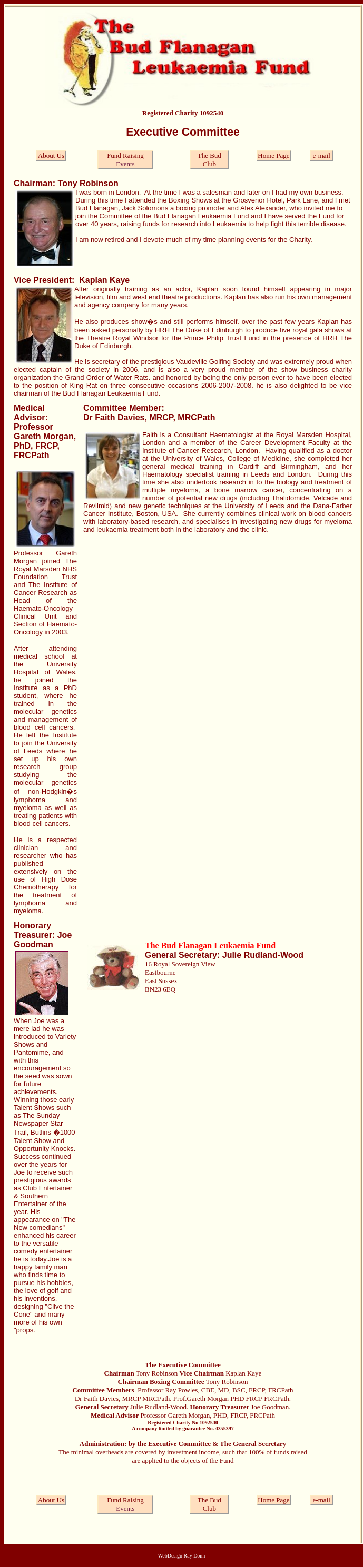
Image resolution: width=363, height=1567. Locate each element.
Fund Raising (125, 155)
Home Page (273, 155)
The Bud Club (209, 159)
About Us (51, 155)
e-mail (321, 155)
